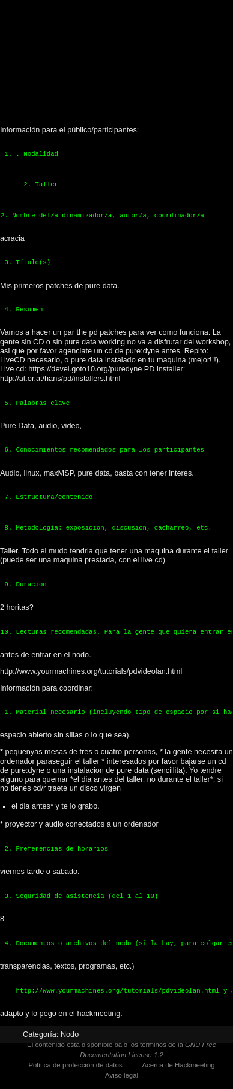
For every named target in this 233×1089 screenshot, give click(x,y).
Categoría (39, 1034)
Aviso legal (121, 1075)
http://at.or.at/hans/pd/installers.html (60, 378)
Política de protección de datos (75, 1065)
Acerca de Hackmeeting (178, 1065)
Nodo (70, 1034)
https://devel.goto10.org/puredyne (85, 369)
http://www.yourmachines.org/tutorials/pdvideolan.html (91, 671)
